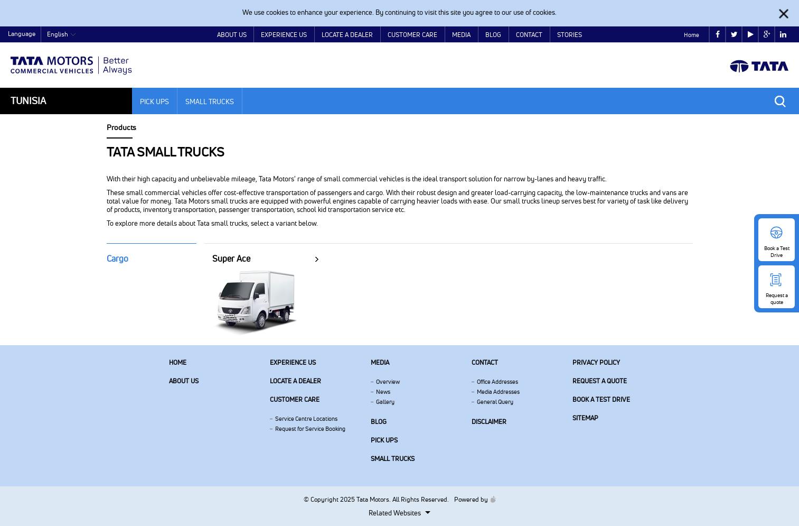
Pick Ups (154, 101)
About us (184, 381)
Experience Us (284, 35)
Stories (569, 35)
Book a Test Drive (601, 399)
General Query (495, 401)
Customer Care (412, 35)
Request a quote (599, 381)
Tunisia (28, 101)
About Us (232, 35)
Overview (388, 381)
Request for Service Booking (310, 428)
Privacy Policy (596, 362)
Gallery (385, 401)
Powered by (472, 499)
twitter (734, 34)
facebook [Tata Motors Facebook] (718, 34)
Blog (493, 35)
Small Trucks (209, 101)
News (383, 391)
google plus (767, 34)
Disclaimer (489, 422)
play (751, 34)
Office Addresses (497, 381)
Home (691, 35)
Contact (529, 35)
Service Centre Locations (306, 418)
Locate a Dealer (347, 35)
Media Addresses (498, 391)
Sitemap (585, 418)
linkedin (783, 34)
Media (461, 35)
